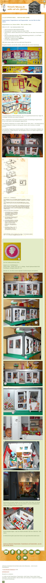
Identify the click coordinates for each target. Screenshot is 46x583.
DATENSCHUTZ (5, 571)
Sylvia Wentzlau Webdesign (9, 569)
